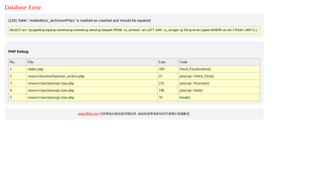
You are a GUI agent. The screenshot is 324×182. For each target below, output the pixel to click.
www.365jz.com (88, 114)
